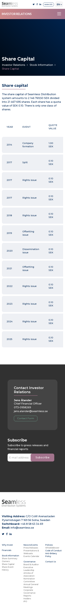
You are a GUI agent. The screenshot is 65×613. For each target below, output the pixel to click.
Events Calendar (31, 556)
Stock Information (41, 64)
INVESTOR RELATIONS (17, 14)
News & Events (31, 545)
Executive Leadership (29, 568)
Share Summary (9, 558)
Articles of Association (29, 574)
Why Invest (7, 545)
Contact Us (50, 561)
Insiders (27, 598)
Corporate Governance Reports (29, 593)
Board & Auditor (31, 564)
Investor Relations (13, 64)
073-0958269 (22, 407)
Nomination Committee (29, 580)
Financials (6, 550)
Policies (49, 545)
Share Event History (8, 568)
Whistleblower (52, 548)
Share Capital (8, 564)
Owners (6, 561)
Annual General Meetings (31, 585)
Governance (29, 561)
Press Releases (31, 548)
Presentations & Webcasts (31, 552)
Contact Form (25, 418)
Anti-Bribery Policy (51, 554)
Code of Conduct (53, 550)
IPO (25, 601)
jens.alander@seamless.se (31, 411)
